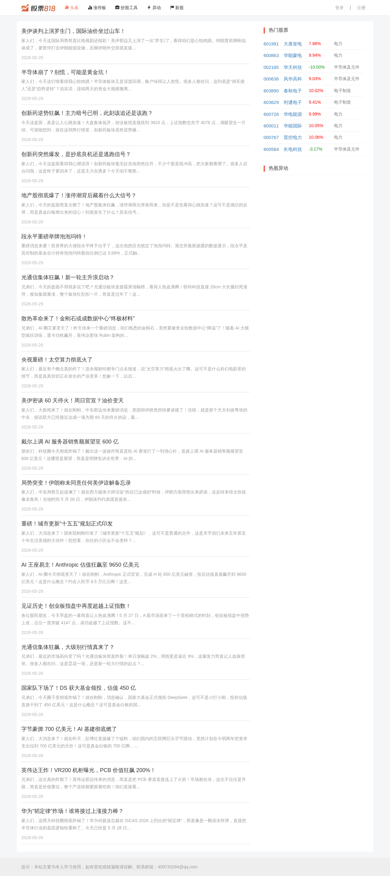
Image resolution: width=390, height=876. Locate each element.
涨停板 (97, 7)
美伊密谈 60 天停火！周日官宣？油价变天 (72, 400)
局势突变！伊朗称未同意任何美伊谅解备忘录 (76, 483)
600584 (271, 149)
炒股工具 (126, 7)
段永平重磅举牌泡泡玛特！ (54, 236)
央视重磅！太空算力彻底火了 (57, 360)
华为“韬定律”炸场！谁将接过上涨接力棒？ (72, 811)
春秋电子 (293, 90)
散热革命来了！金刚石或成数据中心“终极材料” (78, 318)
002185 (271, 67)
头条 (72, 7)
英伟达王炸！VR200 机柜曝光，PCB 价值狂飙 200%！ (88, 770)
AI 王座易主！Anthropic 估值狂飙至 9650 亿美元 (80, 565)
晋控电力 (293, 137)
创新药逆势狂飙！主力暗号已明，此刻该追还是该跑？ (87, 113)
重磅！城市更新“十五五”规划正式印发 (67, 524)
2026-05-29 (32, 57)
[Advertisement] (314, 223)
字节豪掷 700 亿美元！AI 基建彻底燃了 (69, 729)
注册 (361, 7)
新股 (177, 7)
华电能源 (293, 114)
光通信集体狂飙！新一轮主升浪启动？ (68, 277)
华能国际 (293, 125)
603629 (271, 102)
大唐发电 (293, 43)
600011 (271, 125)
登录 (339, 7)
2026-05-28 (32, 632)
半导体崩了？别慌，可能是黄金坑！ (65, 72)
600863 (271, 55)
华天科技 (293, 67)
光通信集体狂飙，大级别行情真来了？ (68, 647)
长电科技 (293, 149)
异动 (154, 7)
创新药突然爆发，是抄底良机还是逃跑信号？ (76, 154)
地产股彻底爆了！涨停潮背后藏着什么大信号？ (78, 195)
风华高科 (293, 78)
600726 (271, 114)
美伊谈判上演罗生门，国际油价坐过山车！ (73, 31)
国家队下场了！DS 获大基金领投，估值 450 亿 (78, 688)
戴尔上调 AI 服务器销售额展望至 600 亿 (70, 442)
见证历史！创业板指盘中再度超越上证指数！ (76, 606)
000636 (271, 78)
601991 (271, 43)
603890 (271, 90)
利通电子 (293, 102)
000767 (271, 137)
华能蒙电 (293, 55)
